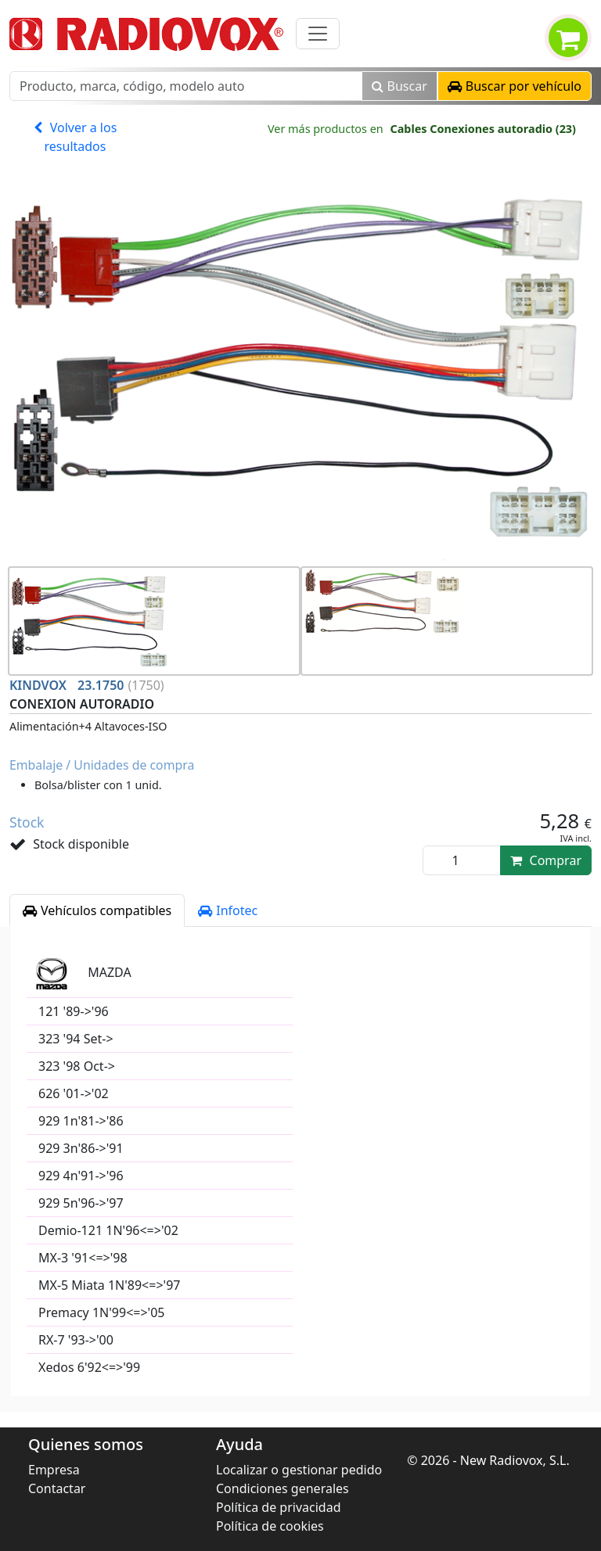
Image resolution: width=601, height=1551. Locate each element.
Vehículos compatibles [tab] (97, 910)
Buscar (399, 86)
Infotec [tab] (227, 910)
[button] (514, 86)
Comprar (545, 860)
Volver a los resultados (75, 137)
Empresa (54, 1469)
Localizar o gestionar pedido (299, 1469)
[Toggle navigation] (318, 33)
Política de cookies (270, 1526)
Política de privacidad (278, 1507)
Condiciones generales (282, 1488)
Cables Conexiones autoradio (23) (483, 128)
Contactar (56, 1488)
